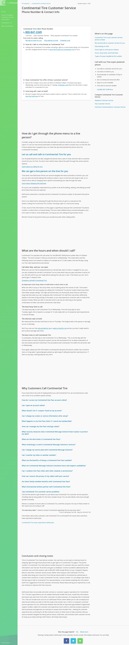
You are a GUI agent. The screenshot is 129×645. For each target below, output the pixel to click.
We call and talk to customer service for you (110, 43)
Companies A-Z (6, 23)
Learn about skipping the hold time (34, 183)
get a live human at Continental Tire (62, 50)
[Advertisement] (56, 64)
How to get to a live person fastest (107, 50)
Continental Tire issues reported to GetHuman (38, 523)
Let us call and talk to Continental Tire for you (46, 154)
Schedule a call (65, 40)
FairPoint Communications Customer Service (110, 107)
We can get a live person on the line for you (45, 171)
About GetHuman (7, 26)
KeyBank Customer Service (104, 100)
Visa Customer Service (102, 104)
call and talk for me (44, 328)
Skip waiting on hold (51, 40)
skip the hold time (31, 96)
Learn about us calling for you (32, 167)
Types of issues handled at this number (108, 56)
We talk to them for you (33, 40)
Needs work (84, 632)
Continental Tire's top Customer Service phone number (108, 39)
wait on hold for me (60, 328)
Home (3, 12)
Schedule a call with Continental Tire (34, 280)
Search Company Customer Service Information (7, 17)
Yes (77, 632)
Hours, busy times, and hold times (106, 53)
